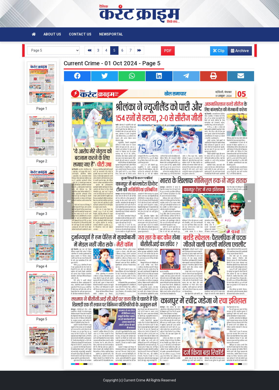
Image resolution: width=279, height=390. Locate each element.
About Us (52, 34)
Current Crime (134, 380)
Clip (219, 50)
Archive (238, 51)
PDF (168, 50)
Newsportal (111, 34)
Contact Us (80, 34)
